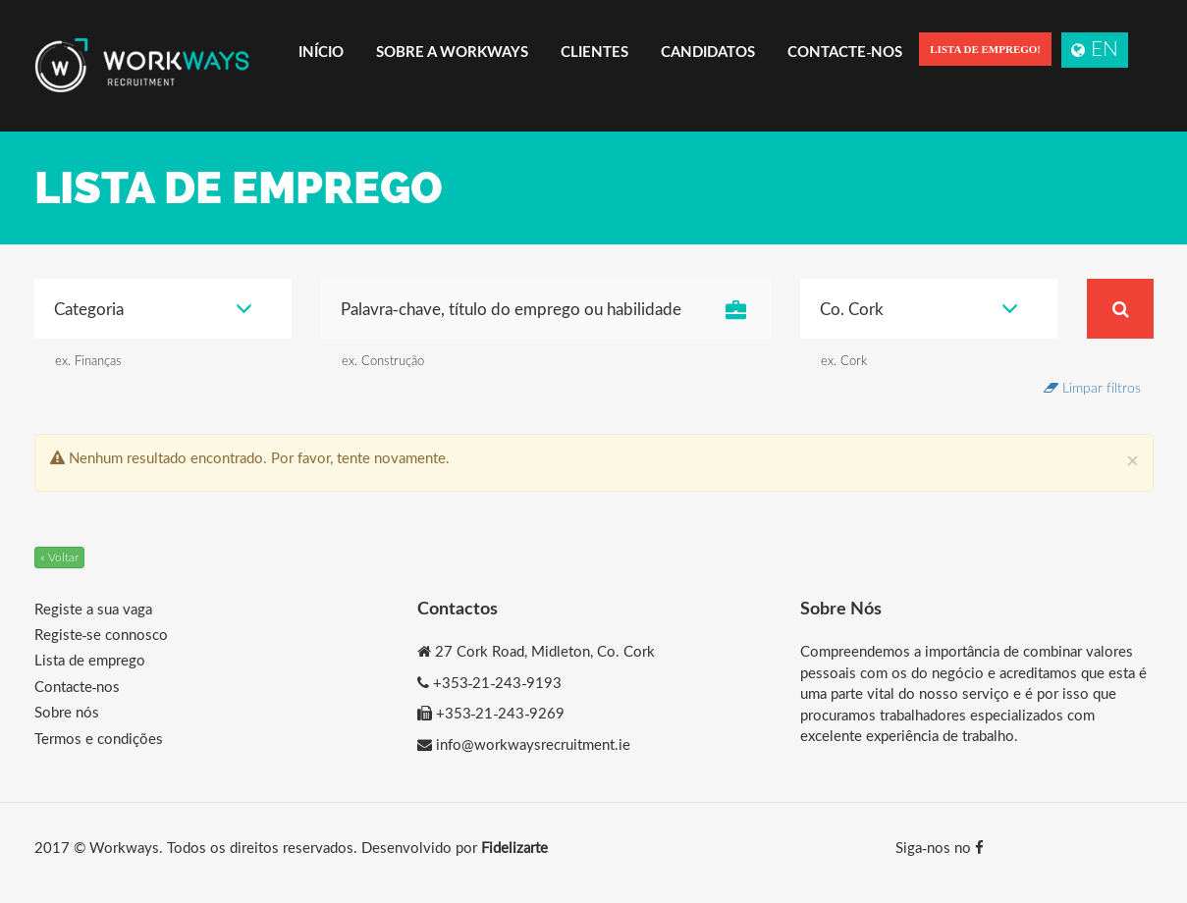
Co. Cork (919, 308)
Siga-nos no (939, 847)
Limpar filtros (1092, 387)
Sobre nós (66, 711)
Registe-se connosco (101, 634)
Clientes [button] (594, 51)
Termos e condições (98, 738)
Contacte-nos (844, 51)
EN (1094, 47)
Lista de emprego (89, 659)
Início (321, 51)
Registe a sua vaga (93, 608)
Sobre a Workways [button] (452, 51)
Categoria (153, 308)
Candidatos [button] (708, 51)
